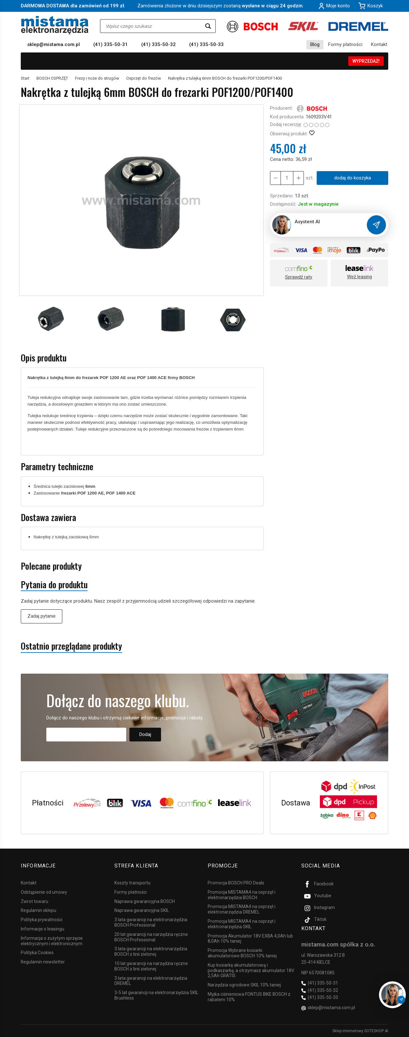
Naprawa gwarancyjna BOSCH (144, 901)
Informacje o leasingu (42, 928)
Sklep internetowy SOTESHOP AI (360, 1030)
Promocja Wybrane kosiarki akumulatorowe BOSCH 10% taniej (242, 953)
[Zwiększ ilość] (275, 178)
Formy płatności (345, 44)
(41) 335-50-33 (206, 44)
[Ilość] (287, 178)
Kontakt (379, 44)
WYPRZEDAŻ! (366, 61)
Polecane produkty (51, 566)
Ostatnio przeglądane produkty (71, 646)
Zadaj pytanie (41, 616)
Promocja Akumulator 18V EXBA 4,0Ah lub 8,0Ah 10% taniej (250, 938)
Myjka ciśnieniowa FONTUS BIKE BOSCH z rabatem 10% (249, 997)
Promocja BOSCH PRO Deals (236, 882)
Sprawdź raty (298, 277)
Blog (315, 44)
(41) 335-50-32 (158, 44)
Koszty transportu (132, 882)
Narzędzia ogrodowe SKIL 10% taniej (244, 984)
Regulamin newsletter (43, 961)
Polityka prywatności (41, 919)
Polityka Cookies (37, 952)
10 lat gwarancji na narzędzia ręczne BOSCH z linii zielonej (151, 966)
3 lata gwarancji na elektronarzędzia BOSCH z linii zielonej (150, 951)
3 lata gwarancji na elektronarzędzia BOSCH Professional (150, 922)
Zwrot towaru (34, 901)
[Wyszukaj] (208, 26)
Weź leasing (359, 277)
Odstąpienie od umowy (44, 892)
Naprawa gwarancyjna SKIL (141, 910)
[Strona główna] (55, 25)
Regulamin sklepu (38, 910)
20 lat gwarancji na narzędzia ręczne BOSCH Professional (151, 937)
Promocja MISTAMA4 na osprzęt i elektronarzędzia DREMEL (241, 909)
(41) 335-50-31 (110, 44)
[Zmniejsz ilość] (298, 178)
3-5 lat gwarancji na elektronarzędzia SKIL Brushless (156, 995)
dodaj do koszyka (352, 178)
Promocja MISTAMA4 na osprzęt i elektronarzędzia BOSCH (241, 895)
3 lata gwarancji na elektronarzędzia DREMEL (150, 980)
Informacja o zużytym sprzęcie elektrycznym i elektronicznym (52, 941)
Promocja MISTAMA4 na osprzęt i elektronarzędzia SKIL (241, 924)
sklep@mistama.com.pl (53, 44)
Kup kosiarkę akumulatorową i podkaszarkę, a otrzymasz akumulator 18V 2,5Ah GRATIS (251, 970)
